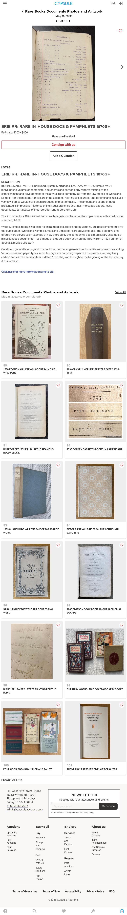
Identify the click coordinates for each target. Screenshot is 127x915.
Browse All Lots (11, 780)
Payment (40, 837)
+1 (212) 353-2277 (17, 806)
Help (113, 3)
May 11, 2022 (63, 16)
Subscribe (108, 806)
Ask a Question (63, 156)
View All (120, 292)
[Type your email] (75, 806)
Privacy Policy (88, 812)
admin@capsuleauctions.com (25, 809)
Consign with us (63, 145)
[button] (5, 3)
